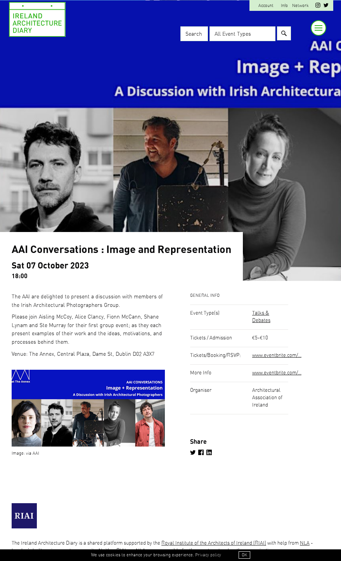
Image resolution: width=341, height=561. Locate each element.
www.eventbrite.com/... (276, 355)
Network (300, 5)
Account (265, 5)
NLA (305, 543)
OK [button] (244, 555)
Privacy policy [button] (208, 555)
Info (284, 5)
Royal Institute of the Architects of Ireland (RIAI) (213, 543)
